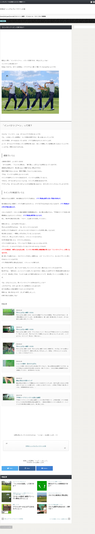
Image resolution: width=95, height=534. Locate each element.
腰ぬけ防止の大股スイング (24, 380)
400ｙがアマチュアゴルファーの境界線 (13, 518)
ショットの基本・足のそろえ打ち (26, 363)
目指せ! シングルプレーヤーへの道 (12, 9)
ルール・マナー (34, 16)
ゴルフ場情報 (42, 16)
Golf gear (6, 16)
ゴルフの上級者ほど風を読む (58, 495)
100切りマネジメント (18, 493)
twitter (91, 2)
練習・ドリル (25, 16)
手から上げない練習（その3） (25, 346)
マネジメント (18, 16)
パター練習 (15, 494)
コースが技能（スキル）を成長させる (58, 519)
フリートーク (16, 481)
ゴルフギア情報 (52, 504)
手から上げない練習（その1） (25, 312)
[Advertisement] (36, 44)
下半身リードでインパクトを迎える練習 (28, 397)
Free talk (11, 16)
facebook (94, 2)
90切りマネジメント (28, 493)
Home (2, 16)
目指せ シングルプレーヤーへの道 (36, 446)
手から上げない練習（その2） (25, 329)
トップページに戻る (6, 527)
